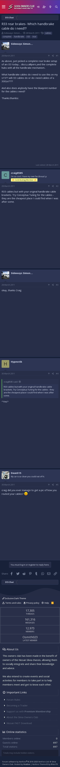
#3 (57, 284)
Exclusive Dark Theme (14, 598)
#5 (57, 484)
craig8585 (17, 172)
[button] (4, 7)
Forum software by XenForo (25, 761)
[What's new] (50, 7)
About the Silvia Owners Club (22, 717)
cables (48, 33)
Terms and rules (13, 602)
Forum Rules (13, 699)
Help (46, 602)
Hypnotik (16, 361)
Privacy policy (32, 602)
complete (7, 36)
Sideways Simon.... (13, 33)
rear (34, 36)
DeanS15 (16, 473)
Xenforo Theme (45, 764)
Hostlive (26, 764)
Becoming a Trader (17, 705)
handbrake (19, 36)
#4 (57, 373)
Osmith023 (30, 637)
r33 (28, 36)
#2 (57, 186)
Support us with (29, 711)
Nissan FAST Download (19, 723)
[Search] (56, 7)
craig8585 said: (11, 381)
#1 (57, 55)
